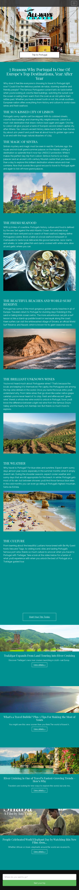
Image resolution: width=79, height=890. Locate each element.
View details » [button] (39, 665)
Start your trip (39, 883)
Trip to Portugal (39, 55)
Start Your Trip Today (39, 617)
